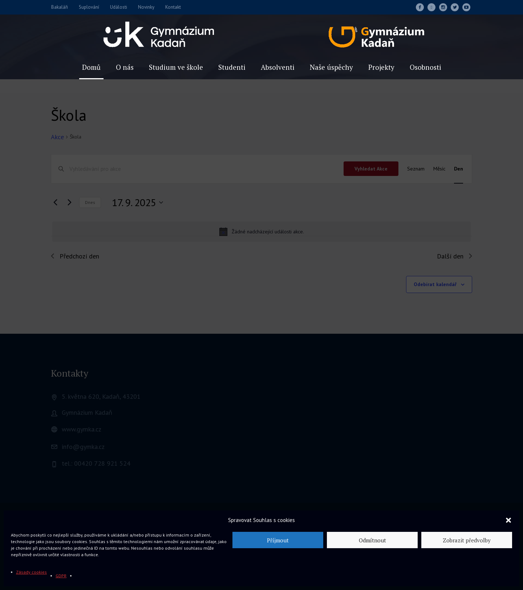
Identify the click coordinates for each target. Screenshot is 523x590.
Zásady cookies (31, 572)
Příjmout (278, 540)
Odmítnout (372, 540)
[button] (508, 520)
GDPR (61, 575)
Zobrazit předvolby (467, 540)
